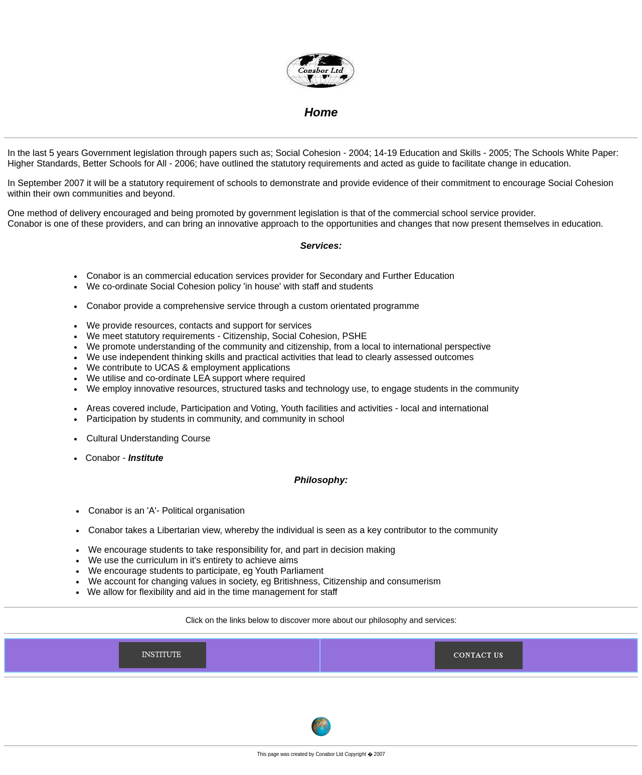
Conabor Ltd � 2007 (350, 754)
